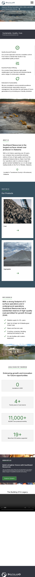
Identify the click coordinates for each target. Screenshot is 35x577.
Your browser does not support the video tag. (17, 502)
